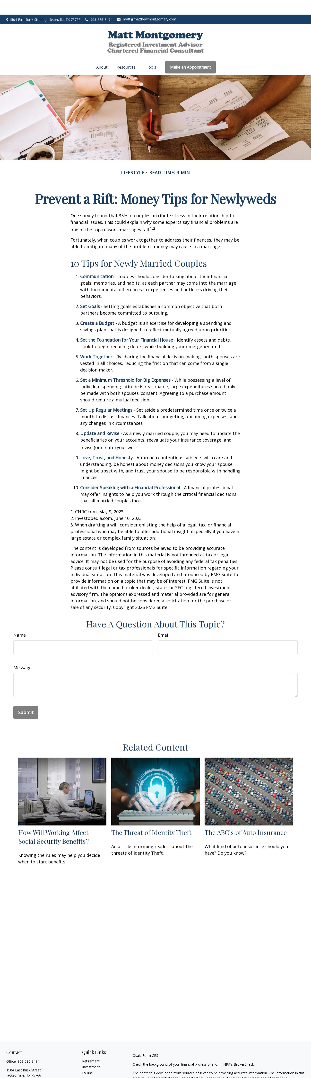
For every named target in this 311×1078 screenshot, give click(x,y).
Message (22, 653)
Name (19, 620)
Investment (91, 1052)
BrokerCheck (244, 1049)
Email (163, 620)
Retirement (91, 1046)
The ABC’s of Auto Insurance (246, 817)
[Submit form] (25, 697)
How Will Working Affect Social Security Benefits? (53, 822)
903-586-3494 (98, 5)
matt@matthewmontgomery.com (146, 4)
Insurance (89, 1064)
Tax (85, 1070)
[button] (102, 52)
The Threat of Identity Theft (151, 817)
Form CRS (150, 1041)
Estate (87, 1058)
